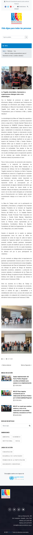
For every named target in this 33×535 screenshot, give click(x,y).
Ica (3, 359)
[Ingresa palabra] (14, 37)
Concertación (7, 452)
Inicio (4, 51)
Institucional (7, 441)
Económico (16, 437)
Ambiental (6, 437)
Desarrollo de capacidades (12, 456)
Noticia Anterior (6, 365)
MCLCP (10, 532)
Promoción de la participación (14, 460)
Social (17, 441)
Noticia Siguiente (26, 365)
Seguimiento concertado (11, 464)
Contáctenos (21, 6)
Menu (5, 46)
